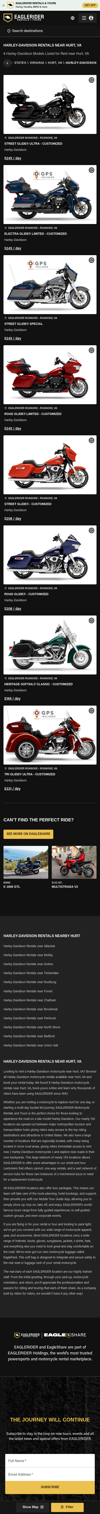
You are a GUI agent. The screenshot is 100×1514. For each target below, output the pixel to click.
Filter (67, 1507)
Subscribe (50, 1487)
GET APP (90, 5)
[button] (50, 118)
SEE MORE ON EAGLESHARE (28, 834)
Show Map (33, 1507)
